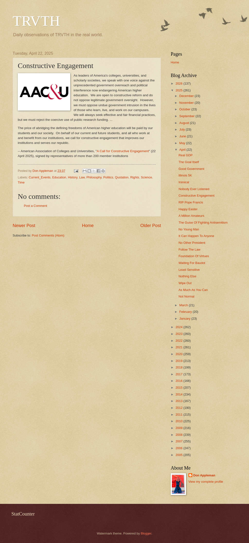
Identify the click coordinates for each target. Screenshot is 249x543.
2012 (179, 408)
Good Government (191, 169)
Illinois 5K (185, 175)
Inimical (183, 182)
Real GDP (185, 155)
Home (88, 225)
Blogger (146, 533)
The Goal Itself (188, 162)
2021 (179, 347)
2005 (179, 455)
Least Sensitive (189, 270)
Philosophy (93, 177)
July (182, 129)
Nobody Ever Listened (193, 189)
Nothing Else (187, 276)
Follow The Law (189, 249)
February (186, 312)
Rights (134, 177)
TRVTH (36, 21)
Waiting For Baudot (191, 263)
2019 (179, 361)
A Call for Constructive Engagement (123, 151)
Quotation (122, 177)
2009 (179, 428)
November (187, 103)
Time (21, 182)
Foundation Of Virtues (193, 256)
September (187, 116)
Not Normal (186, 296)
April (182, 149)
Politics (108, 177)
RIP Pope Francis (190, 202)
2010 (179, 421)
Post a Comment (35, 206)
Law (82, 177)
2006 (179, 448)
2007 (179, 441)
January (185, 318)
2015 (179, 387)
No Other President (191, 243)
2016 (179, 381)
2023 (179, 334)
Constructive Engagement (196, 195)
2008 (179, 435)
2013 (179, 401)
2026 (179, 83)
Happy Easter (187, 209)
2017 (179, 374)
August (184, 123)
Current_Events (39, 177)
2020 (179, 354)
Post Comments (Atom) (48, 235)
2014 (179, 394)
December (187, 96)
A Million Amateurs (191, 216)
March (184, 305)
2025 (179, 90)
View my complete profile (205, 481)
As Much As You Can (193, 290)
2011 (179, 414)
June (183, 136)
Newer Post (24, 225)
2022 (179, 340)
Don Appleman (204, 475)
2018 (179, 367)
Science (146, 177)
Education (59, 177)
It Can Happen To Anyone (196, 236)
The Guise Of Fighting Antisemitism (203, 222)
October (185, 109)
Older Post (150, 225)
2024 (179, 327)
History (72, 177)
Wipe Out (185, 283)
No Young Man (188, 229)
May (182, 143)
